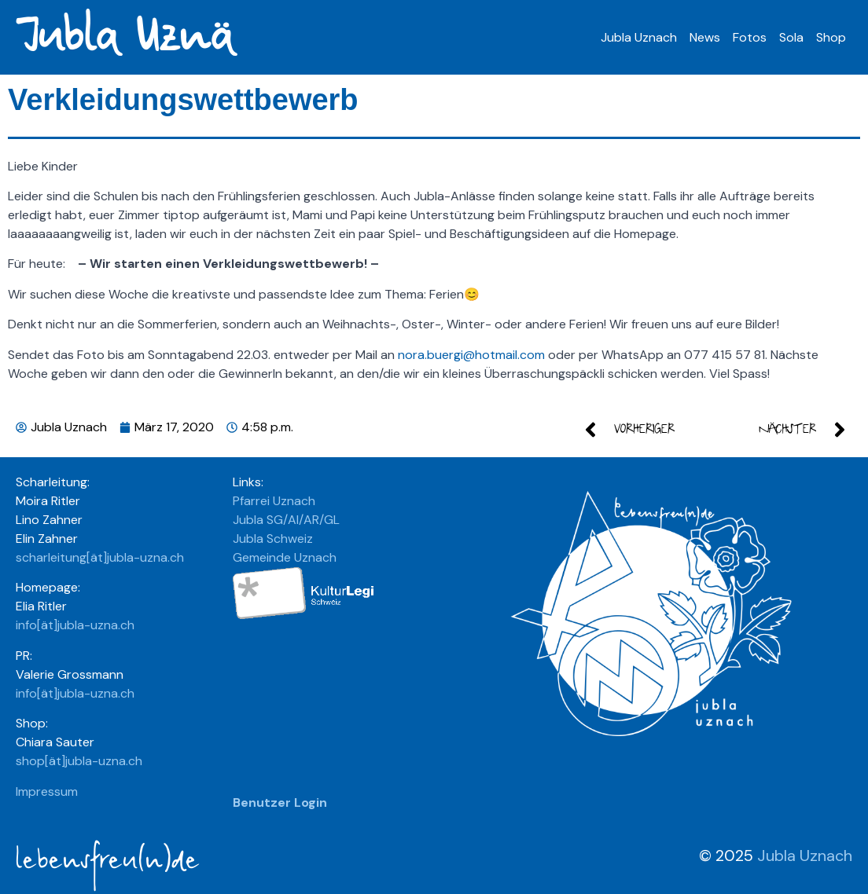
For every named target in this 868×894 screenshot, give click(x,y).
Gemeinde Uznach (285, 557)
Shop (831, 37)
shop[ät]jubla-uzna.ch (79, 761)
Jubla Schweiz (273, 538)
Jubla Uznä (123, 37)
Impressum (47, 791)
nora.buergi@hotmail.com (471, 354)
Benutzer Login (280, 802)
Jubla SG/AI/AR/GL (286, 519)
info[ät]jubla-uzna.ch (75, 625)
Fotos (750, 37)
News (705, 37)
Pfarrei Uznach (274, 501)
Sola (791, 37)
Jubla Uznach (639, 37)
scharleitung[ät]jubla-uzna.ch (100, 557)
